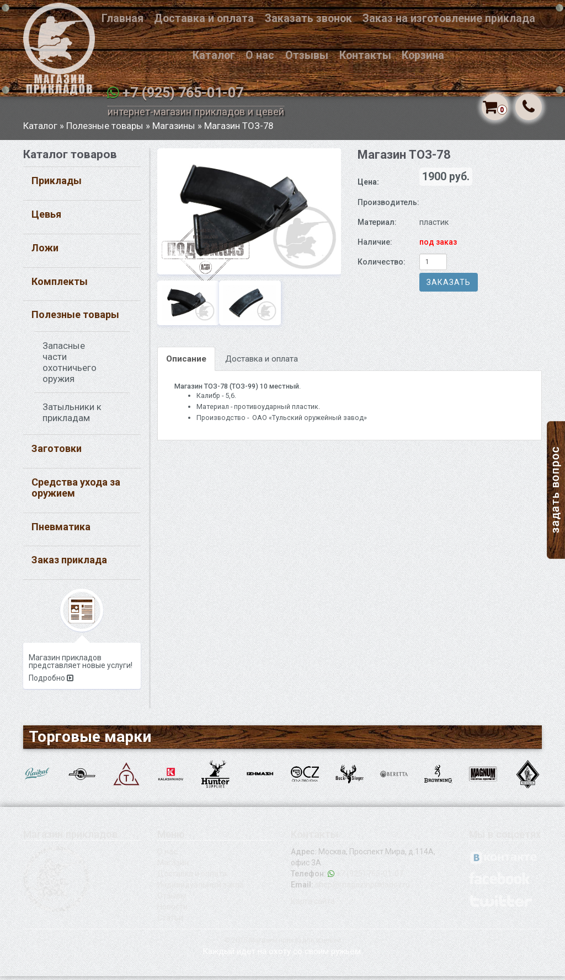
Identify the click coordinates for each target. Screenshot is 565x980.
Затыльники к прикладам (72, 417)
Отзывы (306, 55)
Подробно (51, 681)
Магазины (175, 129)
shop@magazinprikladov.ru (362, 888)
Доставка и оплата (204, 18)
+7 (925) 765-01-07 (182, 93)
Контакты (365, 55)
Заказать (449, 286)
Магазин (173, 866)
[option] (249, 215)
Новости (172, 910)
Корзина (423, 55)
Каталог (214, 55)
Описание (186, 363)
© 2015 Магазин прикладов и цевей (282, 944)
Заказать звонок (308, 18)
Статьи (170, 921)
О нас (260, 55)
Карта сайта (313, 905)
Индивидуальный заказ (200, 888)
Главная (122, 18)
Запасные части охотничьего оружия (69, 366)
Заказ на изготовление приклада (449, 18)
